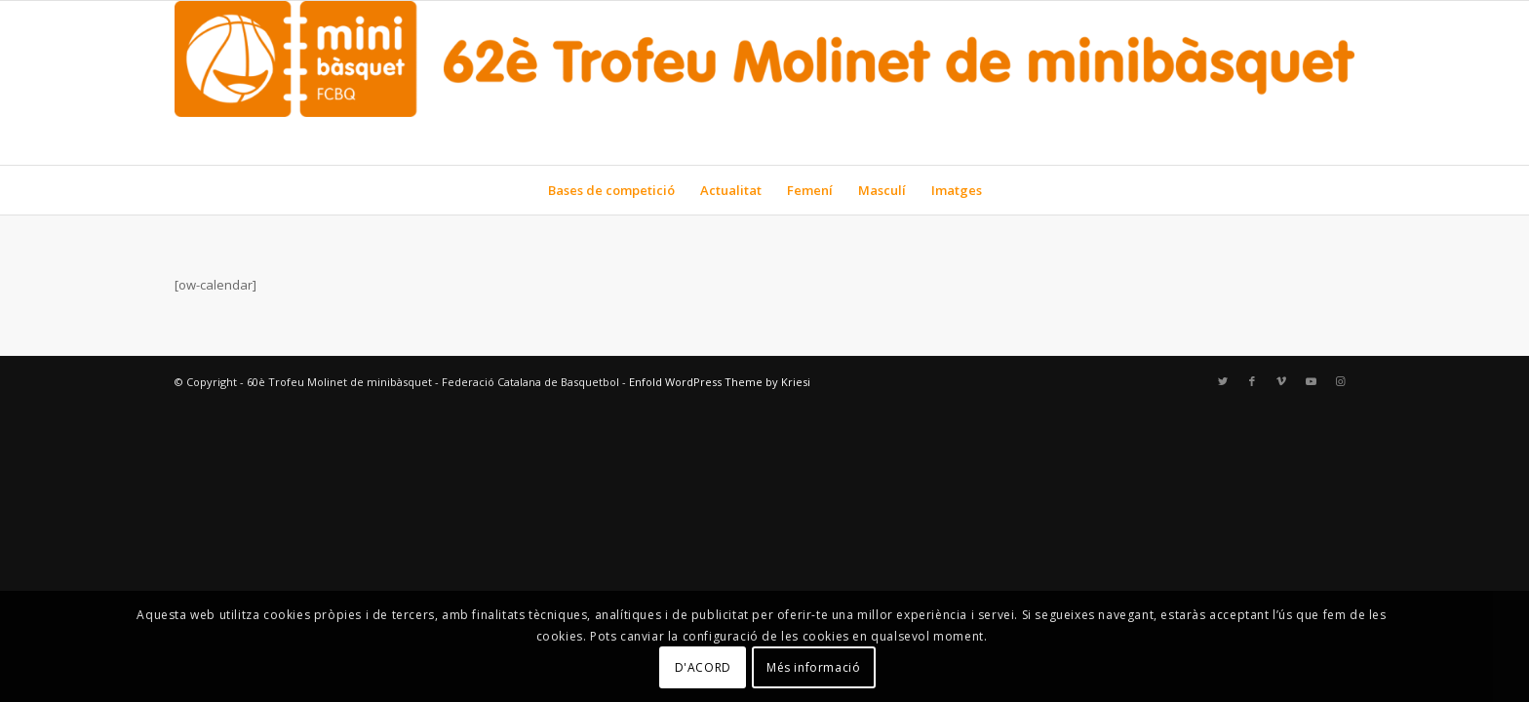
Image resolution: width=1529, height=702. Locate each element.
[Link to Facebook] (1252, 381)
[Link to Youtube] (1310, 381)
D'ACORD (703, 667)
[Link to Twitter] (1222, 381)
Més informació (813, 667)
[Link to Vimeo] (1281, 381)
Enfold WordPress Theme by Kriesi (719, 381)
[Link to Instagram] (1339, 381)
